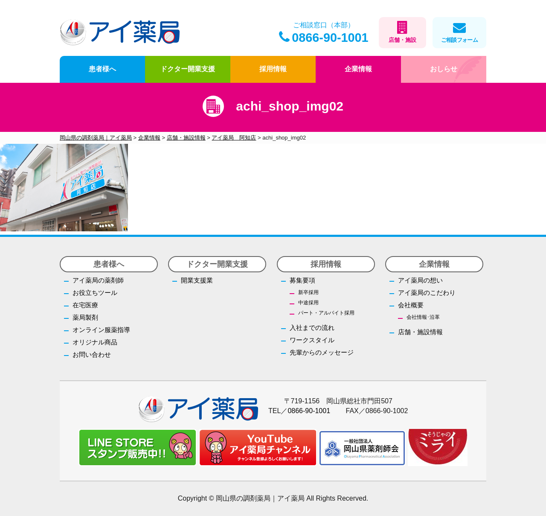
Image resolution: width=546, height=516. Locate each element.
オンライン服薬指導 (101, 329)
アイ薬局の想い (420, 280)
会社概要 (411, 305)
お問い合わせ (92, 354)
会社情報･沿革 (423, 317)
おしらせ (443, 69)
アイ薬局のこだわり (427, 292)
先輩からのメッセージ (322, 352)
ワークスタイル (312, 340)
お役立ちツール (95, 292)
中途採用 (308, 303)
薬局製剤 (85, 317)
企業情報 (358, 69)
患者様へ (102, 69)
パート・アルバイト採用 (326, 313)
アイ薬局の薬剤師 (98, 280)
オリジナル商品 (95, 342)
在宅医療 (85, 305)
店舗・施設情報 (420, 331)
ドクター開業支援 (187, 69)
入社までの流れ (312, 327)
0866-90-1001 (323, 37)
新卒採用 (308, 292)
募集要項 (302, 280)
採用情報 (273, 69)
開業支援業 (197, 280)
